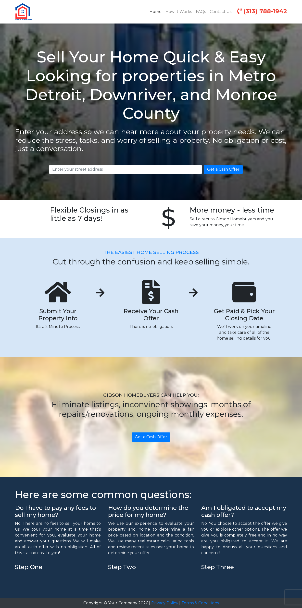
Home (157, 11)
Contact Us (220, 11)
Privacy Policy (164, 603)
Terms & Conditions (200, 603)
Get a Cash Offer (223, 169)
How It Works (178, 11)
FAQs (201, 11)
